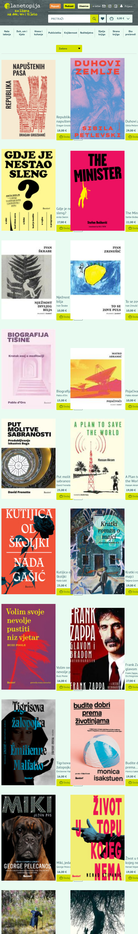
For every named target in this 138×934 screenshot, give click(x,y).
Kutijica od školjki (42, 309)
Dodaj (38, 92)
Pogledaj (37, 563)
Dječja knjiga (101, 33)
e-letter (99, 6)
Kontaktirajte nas (123, 825)
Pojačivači (106, 215)
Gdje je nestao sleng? (45, 123)
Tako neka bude (110, 691)
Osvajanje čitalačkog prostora (114, 735)
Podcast (69, 6)
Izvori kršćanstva (42, 738)
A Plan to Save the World (117, 260)
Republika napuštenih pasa (46, 74)
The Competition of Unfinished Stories (44, 499)
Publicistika (54, 32)
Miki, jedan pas (40, 455)
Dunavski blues (110, 596)
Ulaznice (83, 6)
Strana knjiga (116, 33)
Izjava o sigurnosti (102, 803)
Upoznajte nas (99, 825)
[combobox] (69, 19)
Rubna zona (107, 548)
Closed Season (109, 501)
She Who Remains (43, 548)
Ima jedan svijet (41, 691)
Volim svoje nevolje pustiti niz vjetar (44, 355)
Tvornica (104, 645)
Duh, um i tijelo (22, 33)
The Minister (108, 123)
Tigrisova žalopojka (44, 406)
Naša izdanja (7, 33)
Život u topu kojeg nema (117, 455)
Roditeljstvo (86, 32)
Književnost (70, 32)
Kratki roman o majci (114, 309)
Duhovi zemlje (109, 77)
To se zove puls (109, 169)
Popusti (55, 6)
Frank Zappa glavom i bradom (115, 355)
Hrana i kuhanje (38, 33)
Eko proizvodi (130, 33)
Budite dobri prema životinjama (113, 404)
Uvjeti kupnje (99, 807)
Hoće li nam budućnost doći (47, 594)
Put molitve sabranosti (46, 260)
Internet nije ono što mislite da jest (45, 642)
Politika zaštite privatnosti (106, 811)
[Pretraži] (94, 19)
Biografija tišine (41, 215)
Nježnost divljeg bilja (45, 169)
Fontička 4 (10, 877)
